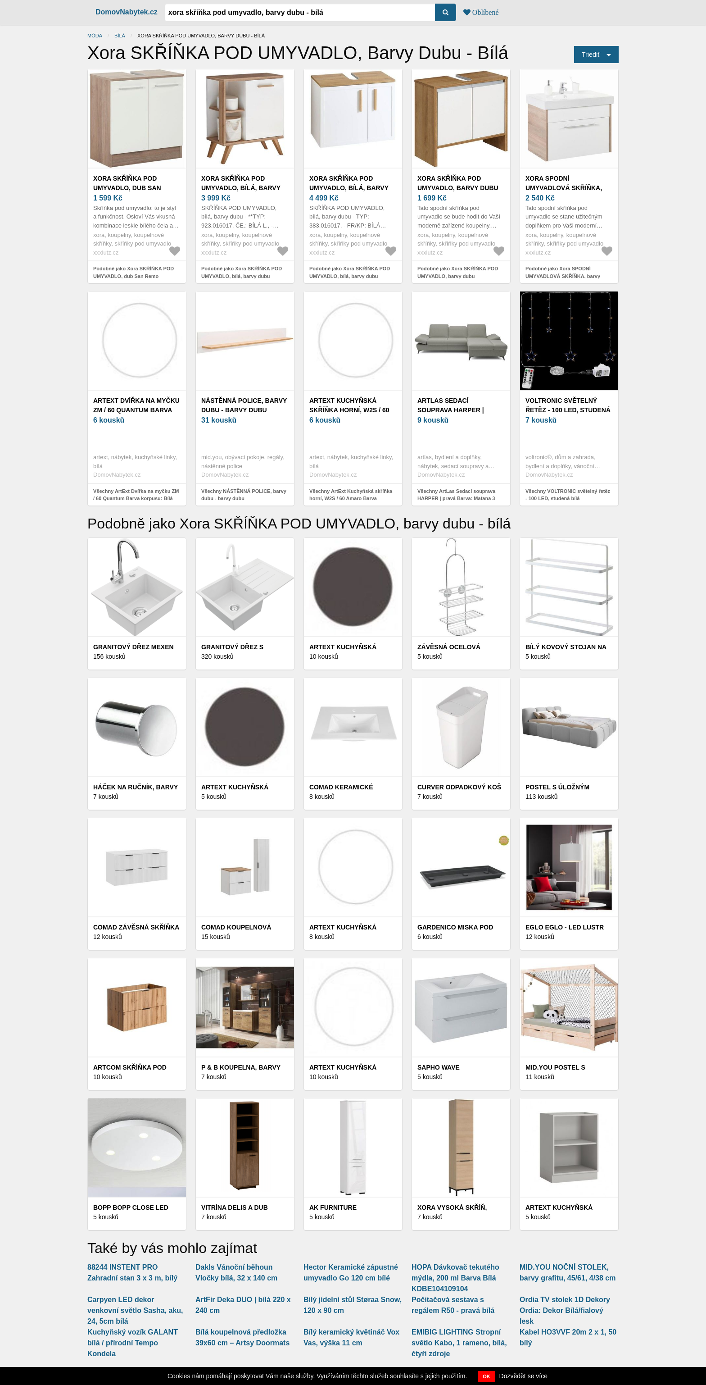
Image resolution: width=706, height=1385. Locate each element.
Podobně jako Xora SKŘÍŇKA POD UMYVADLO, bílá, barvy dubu (241, 272)
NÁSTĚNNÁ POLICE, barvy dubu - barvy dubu (244, 405)
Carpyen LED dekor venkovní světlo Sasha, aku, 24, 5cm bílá (135, 1310)
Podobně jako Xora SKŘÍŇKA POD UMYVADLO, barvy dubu (457, 272)
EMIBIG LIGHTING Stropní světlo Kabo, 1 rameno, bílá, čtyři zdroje (459, 1343)
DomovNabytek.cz (126, 12)
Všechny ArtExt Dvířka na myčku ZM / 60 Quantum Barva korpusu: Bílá (136, 494)
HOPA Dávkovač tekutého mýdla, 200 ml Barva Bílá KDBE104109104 (455, 1278)
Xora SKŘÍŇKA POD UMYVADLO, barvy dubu (457, 183)
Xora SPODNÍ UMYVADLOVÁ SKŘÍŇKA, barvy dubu (563, 188)
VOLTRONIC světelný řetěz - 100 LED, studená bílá (568, 410)
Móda (94, 35)
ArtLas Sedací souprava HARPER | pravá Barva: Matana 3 (457, 410)
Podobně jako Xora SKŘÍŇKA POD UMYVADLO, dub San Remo (133, 272)
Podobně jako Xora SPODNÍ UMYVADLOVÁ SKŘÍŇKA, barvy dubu (562, 276)
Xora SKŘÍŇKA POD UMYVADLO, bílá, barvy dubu (241, 188)
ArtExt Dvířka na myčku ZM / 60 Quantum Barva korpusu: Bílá (136, 410)
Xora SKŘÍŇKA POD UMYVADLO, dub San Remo (127, 188)
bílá (119, 35)
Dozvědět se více (523, 1376)
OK (486, 1376)
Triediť (591, 54)
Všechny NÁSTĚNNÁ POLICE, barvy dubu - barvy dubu (243, 494)
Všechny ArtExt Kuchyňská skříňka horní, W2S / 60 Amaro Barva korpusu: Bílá (350, 498)
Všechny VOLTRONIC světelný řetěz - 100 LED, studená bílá (567, 494)
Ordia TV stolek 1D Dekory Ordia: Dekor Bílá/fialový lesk (565, 1310)
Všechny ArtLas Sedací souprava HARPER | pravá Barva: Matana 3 (456, 494)
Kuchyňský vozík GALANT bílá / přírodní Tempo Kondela (132, 1343)
